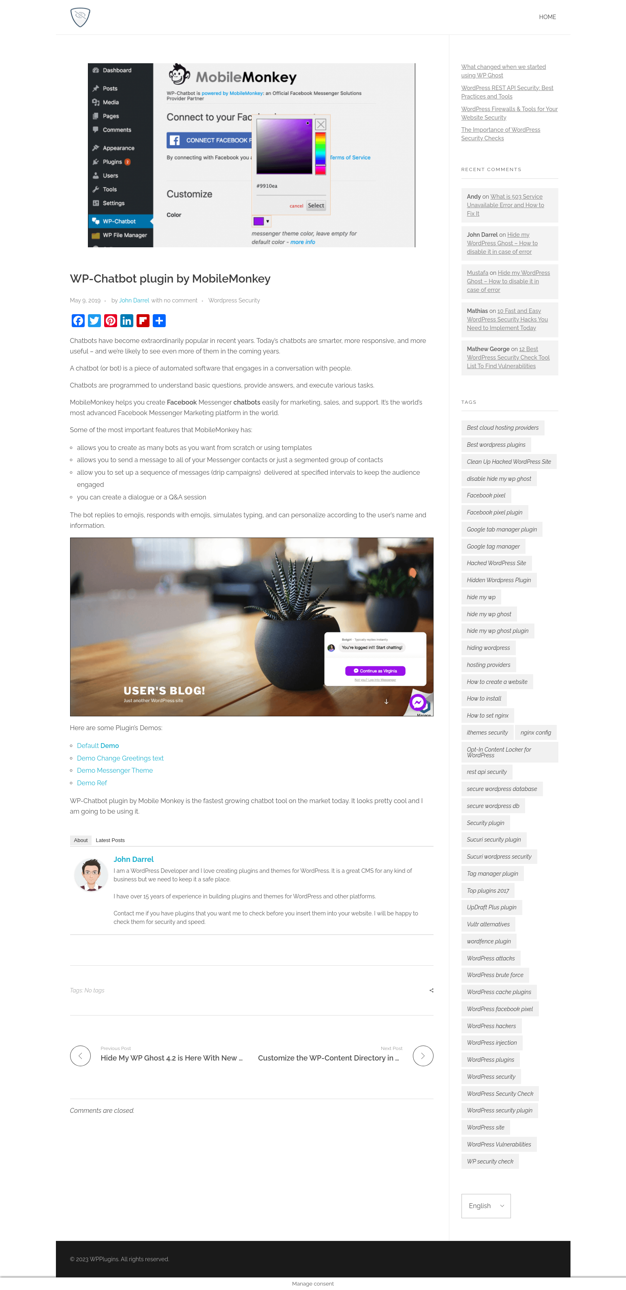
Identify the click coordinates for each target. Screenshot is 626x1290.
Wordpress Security (234, 300)
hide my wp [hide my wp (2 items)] (481, 597)
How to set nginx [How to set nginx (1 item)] (488, 715)
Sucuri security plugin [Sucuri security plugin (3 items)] (494, 839)
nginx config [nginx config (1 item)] (536, 732)
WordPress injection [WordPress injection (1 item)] (492, 1042)
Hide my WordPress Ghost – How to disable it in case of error (502, 243)
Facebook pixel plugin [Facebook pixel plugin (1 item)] (495, 512)
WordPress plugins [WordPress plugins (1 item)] (491, 1059)
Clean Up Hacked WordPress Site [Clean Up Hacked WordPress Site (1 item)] (509, 462)
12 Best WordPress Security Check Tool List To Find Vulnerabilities (508, 357)
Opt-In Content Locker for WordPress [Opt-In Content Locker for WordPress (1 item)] (499, 752)
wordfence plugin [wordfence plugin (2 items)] (489, 941)
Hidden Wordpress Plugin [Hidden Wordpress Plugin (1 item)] (499, 580)
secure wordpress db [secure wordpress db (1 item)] (493, 806)
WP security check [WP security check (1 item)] (490, 1161)
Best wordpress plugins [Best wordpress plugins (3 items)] (496, 444)
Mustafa (478, 273)
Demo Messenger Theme (115, 770)
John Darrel (134, 300)
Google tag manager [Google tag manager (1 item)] (493, 546)
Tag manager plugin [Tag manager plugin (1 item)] (493, 873)
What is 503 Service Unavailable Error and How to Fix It (506, 205)
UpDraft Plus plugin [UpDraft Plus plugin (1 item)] (492, 907)
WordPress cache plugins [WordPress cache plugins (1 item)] (499, 992)
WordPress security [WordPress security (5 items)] (491, 1077)
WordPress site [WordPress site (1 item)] (486, 1127)
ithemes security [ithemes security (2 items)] (487, 732)
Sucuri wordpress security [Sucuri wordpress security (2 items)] (499, 856)
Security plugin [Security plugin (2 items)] (485, 823)
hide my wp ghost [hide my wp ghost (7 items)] (489, 614)
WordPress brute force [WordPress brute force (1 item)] (495, 975)
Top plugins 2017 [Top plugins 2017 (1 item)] (488, 890)
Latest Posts (110, 840)
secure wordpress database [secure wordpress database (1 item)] (502, 789)
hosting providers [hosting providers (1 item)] (489, 665)
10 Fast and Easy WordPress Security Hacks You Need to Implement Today (507, 319)
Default (98, 746)
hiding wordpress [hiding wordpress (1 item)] (488, 648)
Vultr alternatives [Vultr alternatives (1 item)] (488, 924)
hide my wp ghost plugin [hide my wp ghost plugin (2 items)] (498, 631)
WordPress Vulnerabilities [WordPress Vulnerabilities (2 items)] (499, 1144)
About (81, 840)
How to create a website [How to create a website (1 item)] (497, 682)
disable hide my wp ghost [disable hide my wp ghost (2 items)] (499, 479)
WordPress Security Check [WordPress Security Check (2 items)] (500, 1094)
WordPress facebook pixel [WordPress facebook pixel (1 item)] (500, 1009)
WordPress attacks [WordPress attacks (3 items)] (491, 958)
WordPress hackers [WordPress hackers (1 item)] (491, 1026)
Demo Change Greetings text (120, 758)
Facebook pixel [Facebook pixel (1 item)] (486, 495)
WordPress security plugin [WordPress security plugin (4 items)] (500, 1110)
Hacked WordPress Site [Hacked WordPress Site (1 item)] (496, 563)
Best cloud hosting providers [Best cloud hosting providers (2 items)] (503, 427)
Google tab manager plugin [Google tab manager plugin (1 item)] (502, 529)
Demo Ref (92, 783)
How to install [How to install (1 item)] (484, 698)
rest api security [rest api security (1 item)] (487, 772)
